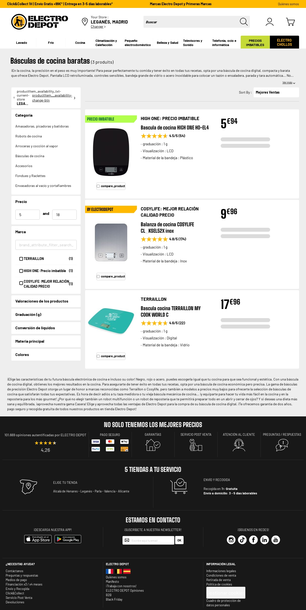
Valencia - (110, 491)
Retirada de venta (218, 580)
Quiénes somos (288, 4)
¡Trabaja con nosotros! (121, 586)
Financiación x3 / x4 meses (24, 584)
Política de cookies (219, 584)
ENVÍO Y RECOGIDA (217, 480)
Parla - (99, 491)
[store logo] (39, 22)
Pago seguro (110, 435)
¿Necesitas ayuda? (20, 564)
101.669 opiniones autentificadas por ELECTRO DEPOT (45, 435)
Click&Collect (15, 593)
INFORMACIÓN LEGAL (220, 564)
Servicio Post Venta (19, 598)
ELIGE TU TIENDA (65, 482)
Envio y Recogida (17, 589)
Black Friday (114, 599)
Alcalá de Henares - (66, 491)
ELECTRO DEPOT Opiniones (125, 590)
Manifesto (112, 582)
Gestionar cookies (226, 593)
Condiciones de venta (221, 575)
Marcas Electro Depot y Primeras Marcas (181, 4)
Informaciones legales (221, 571)
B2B (109, 595)
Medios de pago (16, 580)
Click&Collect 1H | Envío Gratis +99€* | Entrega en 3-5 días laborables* (60, 4)
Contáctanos (14, 571)
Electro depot (117, 564)
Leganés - (87, 491)
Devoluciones (15, 602)
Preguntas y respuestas (22, 575)
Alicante (123, 491)
